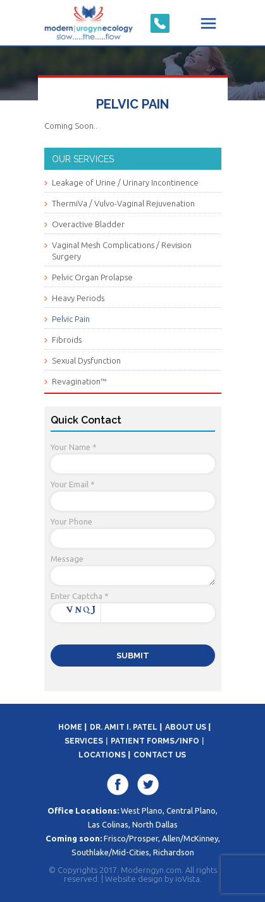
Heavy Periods (78, 298)
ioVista (187, 878)
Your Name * (74, 446)
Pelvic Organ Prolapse (92, 277)
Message (67, 558)
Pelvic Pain (71, 318)
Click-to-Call (160, 23)
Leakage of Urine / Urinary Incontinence (125, 182)
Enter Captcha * (80, 595)
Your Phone (71, 521)
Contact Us (159, 755)
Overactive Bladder (88, 224)
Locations (102, 755)
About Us (185, 727)
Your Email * (73, 484)
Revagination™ (79, 381)
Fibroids (67, 339)
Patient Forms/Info (155, 741)
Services (84, 741)
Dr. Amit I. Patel (123, 727)
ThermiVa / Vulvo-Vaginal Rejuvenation (123, 203)
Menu (208, 23)
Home (70, 727)
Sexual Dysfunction (86, 360)
